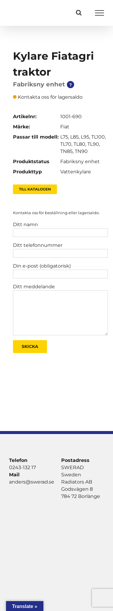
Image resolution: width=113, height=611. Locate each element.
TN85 (66, 151)
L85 (74, 137)
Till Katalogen (35, 189)
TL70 (65, 144)
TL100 (98, 137)
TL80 (79, 144)
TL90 (93, 144)
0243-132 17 (22, 467)
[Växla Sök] (79, 13)
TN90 (81, 151)
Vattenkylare (75, 172)
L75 (64, 137)
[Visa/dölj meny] (99, 13)
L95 (85, 137)
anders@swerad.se (31, 482)
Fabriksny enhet (80, 161)
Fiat (64, 127)
